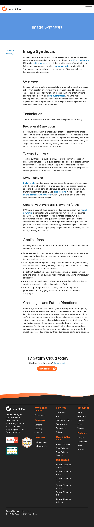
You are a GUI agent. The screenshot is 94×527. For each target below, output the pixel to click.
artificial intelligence (80, 60)
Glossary (81, 416)
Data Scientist (62, 448)
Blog (79, 412)
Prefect (80, 449)
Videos (80, 428)
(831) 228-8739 (13, 432)
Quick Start (61, 412)
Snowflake (82, 441)
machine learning (39, 63)
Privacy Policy (26, 511)
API (57, 416)
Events (80, 420)
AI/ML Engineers (64, 444)
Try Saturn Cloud (64, 420)
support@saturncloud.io (17, 429)
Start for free (46, 369)
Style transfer (29, 183)
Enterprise (61, 428)
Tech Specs (61, 424)
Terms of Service (12, 511)
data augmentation (56, 96)
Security (38, 428)
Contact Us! (59, 363)
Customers (40, 415)
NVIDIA (81, 437)
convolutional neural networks (37, 195)
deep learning (60, 192)
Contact (38, 432)
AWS (79, 445)
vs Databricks (41, 446)
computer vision (62, 66)
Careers (38, 425)
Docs (79, 424)
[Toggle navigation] (88, 8)
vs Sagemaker (41, 442)
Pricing (59, 432)
